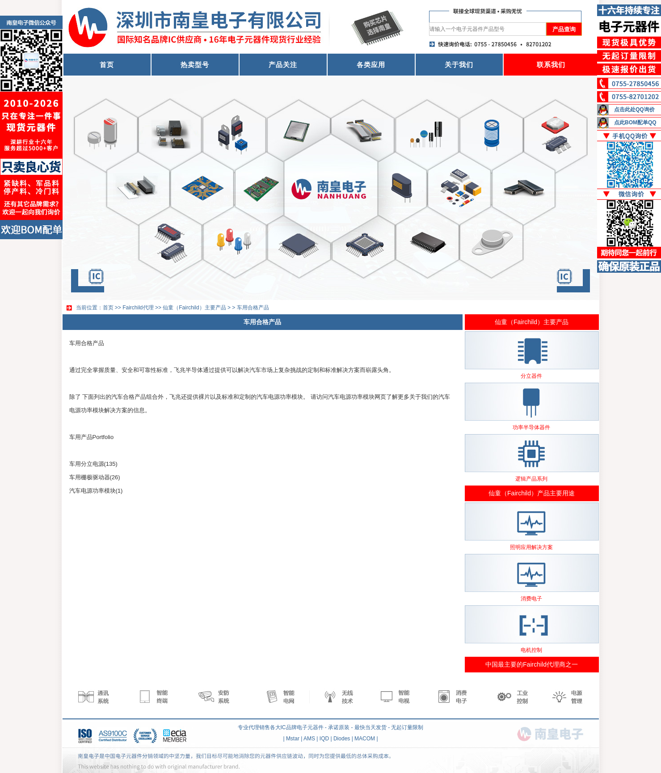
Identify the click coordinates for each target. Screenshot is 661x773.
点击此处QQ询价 (634, 109)
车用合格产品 (253, 307)
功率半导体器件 (531, 427)
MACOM (364, 738)
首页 (107, 64)
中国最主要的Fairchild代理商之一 (531, 664)
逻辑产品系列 (531, 479)
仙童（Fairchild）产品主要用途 (531, 493)
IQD (324, 738)
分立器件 (531, 376)
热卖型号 (195, 64)
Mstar (292, 738)
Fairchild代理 (137, 307)
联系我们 (551, 64)
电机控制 (531, 650)
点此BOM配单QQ (635, 122)
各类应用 (371, 64)
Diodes (341, 738)
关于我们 (459, 64)
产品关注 (283, 64)
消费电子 (531, 599)
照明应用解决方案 (531, 547)
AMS (309, 738)
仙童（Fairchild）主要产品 (194, 307)
